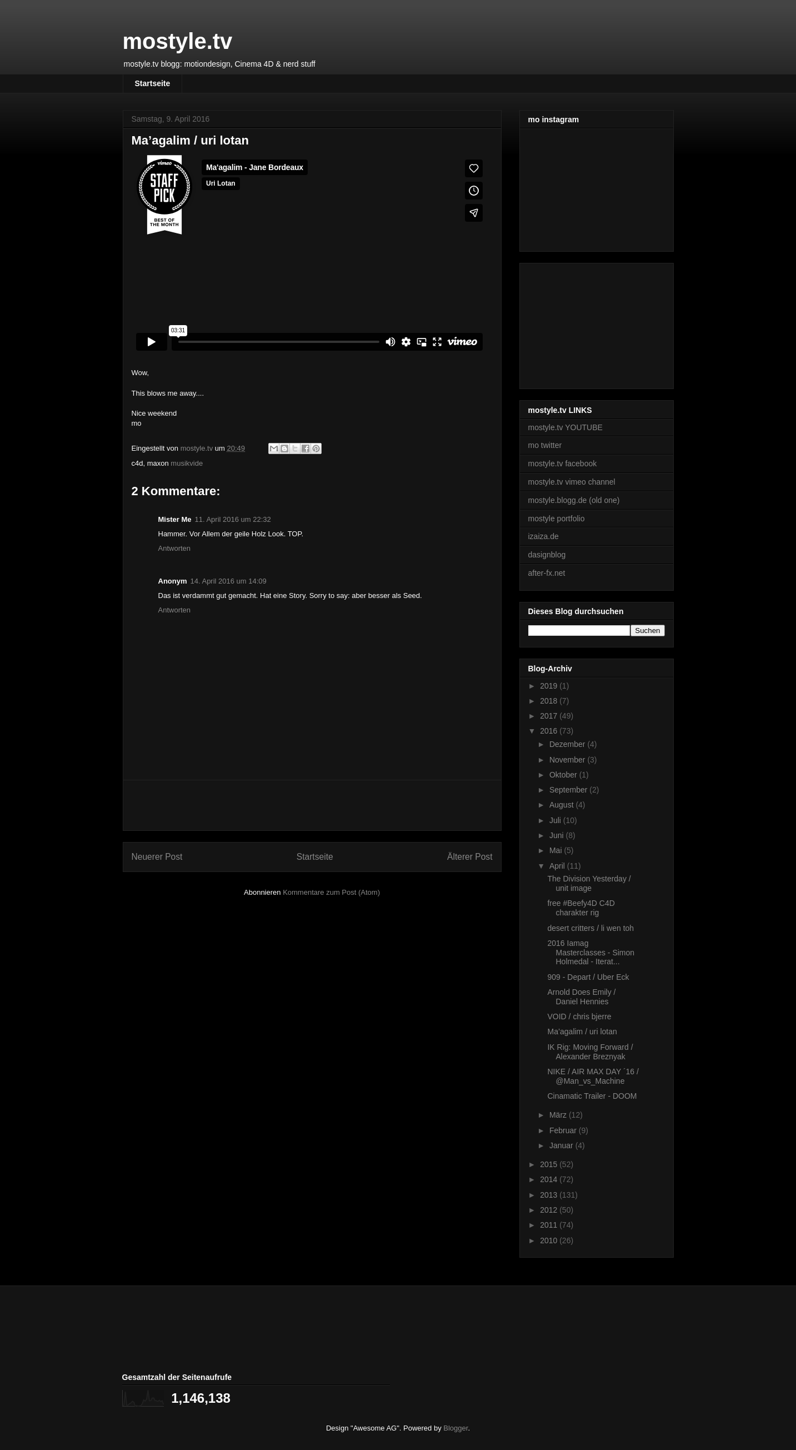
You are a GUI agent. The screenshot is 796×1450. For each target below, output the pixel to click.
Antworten (174, 548)
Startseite (153, 83)
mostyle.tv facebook (562, 463)
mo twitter (545, 445)
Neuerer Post (157, 856)
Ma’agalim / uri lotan (582, 1031)
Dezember (568, 744)
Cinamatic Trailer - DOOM (592, 1096)
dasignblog (547, 554)
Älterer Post (469, 856)
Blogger (455, 1428)
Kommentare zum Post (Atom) (331, 892)
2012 (549, 1209)
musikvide (187, 463)
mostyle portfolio (556, 518)
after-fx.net (546, 573)
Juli (556, 820)
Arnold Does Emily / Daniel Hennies (581, 997)
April (558, 865)
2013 (549, 1194)
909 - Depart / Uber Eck (588, 977)
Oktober (564, 774)
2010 (549, 1240)
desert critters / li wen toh (590, 928)
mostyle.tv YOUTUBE (565, 427)
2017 (549, 715)
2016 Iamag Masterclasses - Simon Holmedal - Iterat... (590, 952)
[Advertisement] (312, 805)
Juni (557, 835)
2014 (549, 1179)
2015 (549, 1164)
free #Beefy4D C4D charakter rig (580, 908)
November (568, 759)
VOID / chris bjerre (579, 1016)
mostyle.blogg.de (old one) (574, 500)
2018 (549, 700)
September (569, 789)
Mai (556, 850)
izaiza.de (543, 536)
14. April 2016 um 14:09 (229, 581)
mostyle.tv (178, 41)
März (559, 1114)
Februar (564, 1130)
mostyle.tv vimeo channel (571, 481)
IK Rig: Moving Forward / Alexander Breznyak (590, 1052)
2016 (549, 730)
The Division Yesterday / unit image (588, 883)
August (562, 804)
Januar (562, 1145)
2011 (549, 1224)
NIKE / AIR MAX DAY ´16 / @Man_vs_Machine (592, 1076)
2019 (549, 685)
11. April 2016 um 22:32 (232, 519)
